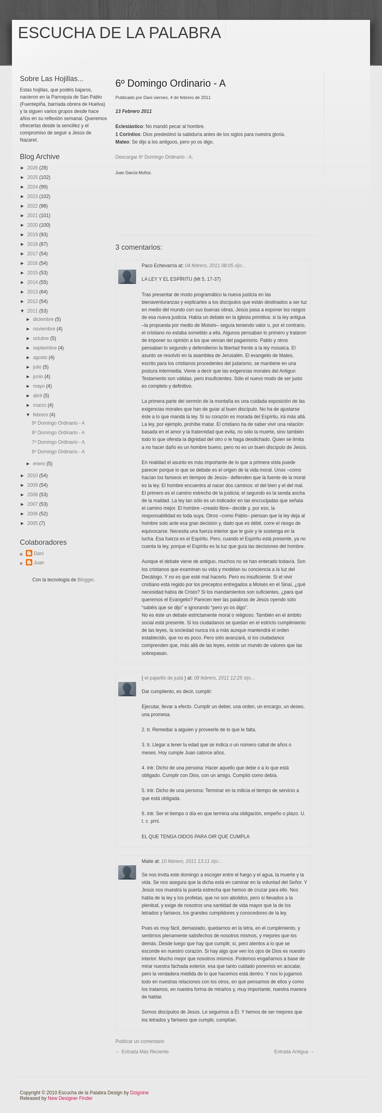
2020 (33, 225)
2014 (33, 282)
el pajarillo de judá (163, 678)
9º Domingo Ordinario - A (58, 423)
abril (38, 395)
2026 (33, 168)
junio (39, 376)
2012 (33, 301)
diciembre (44, 319)
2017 (33, 253)
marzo (40, 405)
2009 (33, 485)
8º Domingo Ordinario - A (58, 432)
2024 (33, 187)
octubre (41, 338)
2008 (33, 494)
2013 (33, 292)
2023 (33, 196)
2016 (33, 263)
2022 (33, 206)
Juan (39, 562)
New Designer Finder (70, 1098)
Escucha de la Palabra (119, 32)
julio (38, 367)
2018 (33, 244)
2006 (33, 514)
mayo (39, 386)
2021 (33, 215)
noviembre (45, 329)
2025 (33, 177)
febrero (41, 415)
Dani (39, 553)
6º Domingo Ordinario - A (58, 452)
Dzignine (139, 1093)
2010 (33, 475)
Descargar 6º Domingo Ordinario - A (153, 157)
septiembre (45, 348)
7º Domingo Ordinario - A (58, 442)
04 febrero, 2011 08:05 (210, 265)
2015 (33, 273)
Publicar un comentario (139, 1041)
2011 (33, 311)
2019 (33, 234)
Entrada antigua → (294, 1052)
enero (40, 463)
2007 (33, 504)
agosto (41, 357)
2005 (33, 523)
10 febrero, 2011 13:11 (186, 861)
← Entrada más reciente (142, 1052)
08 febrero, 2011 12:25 (219, 678)
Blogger (86, 580)
